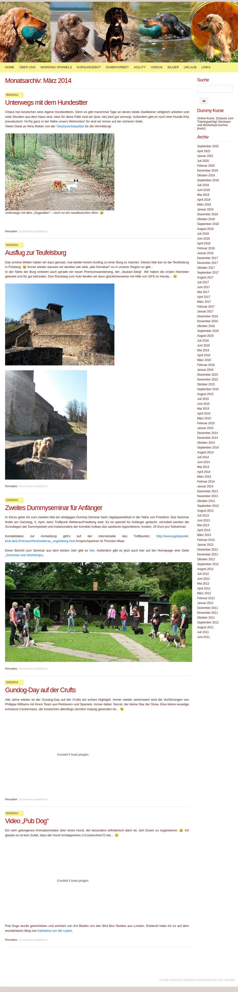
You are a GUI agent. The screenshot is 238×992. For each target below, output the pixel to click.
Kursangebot (89, 67)
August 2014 (205, 452)
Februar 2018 (206, 248)
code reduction (226, 979)
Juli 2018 (203, 233)
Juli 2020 (203, 161)
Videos (157, 67)
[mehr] (201, 128)
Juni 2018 (203, 238)
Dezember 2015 (207, 374)
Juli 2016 (203, 340)
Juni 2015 (203, 403)
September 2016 (208, 331)
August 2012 (205, 569)
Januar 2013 (205, 544)
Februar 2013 (206, 540)
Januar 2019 (205, 209)
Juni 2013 (203, 520)
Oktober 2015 (206, 384)
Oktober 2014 (206, 442)
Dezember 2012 (207, 549)
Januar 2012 (205, 603)
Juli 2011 (203, 632)
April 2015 (203, 413)
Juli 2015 (203, 399)
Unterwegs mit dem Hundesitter (46, 102)
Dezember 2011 (207, 608)
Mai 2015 (203, 408)
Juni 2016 (203, 345)
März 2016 (204, 360)
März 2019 (204, 204)
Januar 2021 (205, 156)
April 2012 (203, 588)
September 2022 (208, 146)
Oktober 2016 (206, 326)
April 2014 (203, 472)
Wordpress (190, 979)
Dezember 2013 (207, 491)
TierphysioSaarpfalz (70, 126)
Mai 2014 (203, 467)
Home (9, 67)
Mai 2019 (203, 195)
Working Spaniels (56, 67)
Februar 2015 (206, 423)
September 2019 (208, 180)
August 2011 (205, 627)
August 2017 (205, 277)
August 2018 (205, 229)
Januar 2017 (205, 311)
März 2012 (204, 593)
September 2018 (208, 224)
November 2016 (207, 321)
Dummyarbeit (117, 67)
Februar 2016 (206, 365)
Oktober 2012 (206, 559)
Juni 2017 (203, 287)
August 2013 (205, 510)
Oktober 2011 (206, 617)
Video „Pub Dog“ (27, 821)
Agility (140, 67)
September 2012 (208, 564)
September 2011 (208, 622)
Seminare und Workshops (24, 555)
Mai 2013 (203, 525)
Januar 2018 (205, 253)
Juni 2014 (203, 462)
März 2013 (204, 535)
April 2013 (203, 530)
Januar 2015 (205, 428)
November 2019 (207, 170)
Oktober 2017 (206, 267)
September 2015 (208, 389)
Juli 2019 (203, 185)
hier (91, 550)
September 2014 (208, 447)
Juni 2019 (203, 190)
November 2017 (207, 263)
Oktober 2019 (206, 175)
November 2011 (207, 612)
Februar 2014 (206, 481)
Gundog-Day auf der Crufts (40, 690)
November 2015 (207, 379)
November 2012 (207, 554)
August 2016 (205, 335)
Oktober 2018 (206, 219)
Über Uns (27, 67)
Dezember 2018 (207, 214)
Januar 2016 (205, 369)
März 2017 (204, 301)
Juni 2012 (203, 578)
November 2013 (207, 496)
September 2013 (208, 506)
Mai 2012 (203, 583)
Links (206, 67)
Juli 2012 (203, 574)
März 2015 (204, 418)
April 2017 (203, 297)
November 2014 (207, 438)
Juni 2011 (203, 637)
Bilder (173, 67)
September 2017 (208, 272)
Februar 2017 (206, 306)
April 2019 (203, 199)
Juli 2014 (203, 457)
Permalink (11, 231)
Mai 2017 (203, 292)
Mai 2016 (203, 350)
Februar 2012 (206, 598)
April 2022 (203, 151)
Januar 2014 (205, 486)
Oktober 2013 (206, 501)
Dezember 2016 (207, 316)
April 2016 (203, 355)
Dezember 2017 (207, 258)
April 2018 (203, 243)
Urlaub (190, 67)
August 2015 (205, 394)
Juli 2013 (203, 515)
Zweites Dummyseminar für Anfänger (53, 507)
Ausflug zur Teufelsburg (35, 252)
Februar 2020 (206, 165)
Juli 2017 (203, 282)
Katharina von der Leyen (55, 930)
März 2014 (204, 476)
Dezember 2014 (207, 433)
